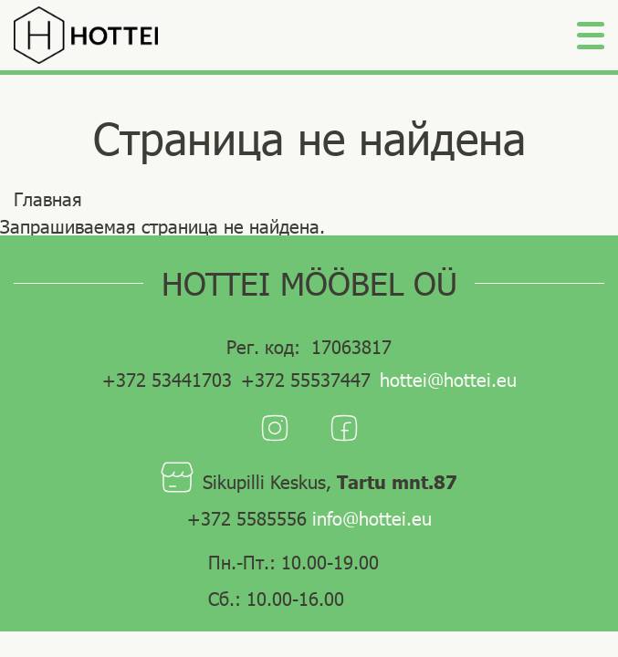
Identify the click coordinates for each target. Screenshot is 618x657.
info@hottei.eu (372, 518)
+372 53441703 (167, 380)
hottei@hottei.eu (448, 380)
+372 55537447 (306, 380)
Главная (48, 199)
